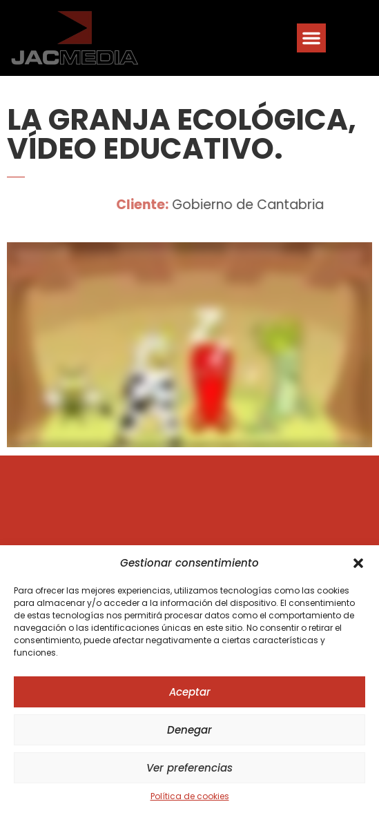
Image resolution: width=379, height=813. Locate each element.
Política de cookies (189, 796)
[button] (358, 563)
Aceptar (190, 692)
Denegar (189, 730)
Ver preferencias (189, 768)
